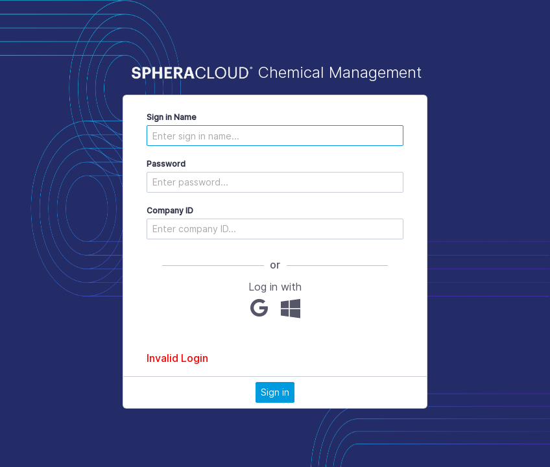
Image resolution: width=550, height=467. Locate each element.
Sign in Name (172, 117)
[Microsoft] (290, 308)
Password (166, 164)
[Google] (259, 308)
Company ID (170, 210)
